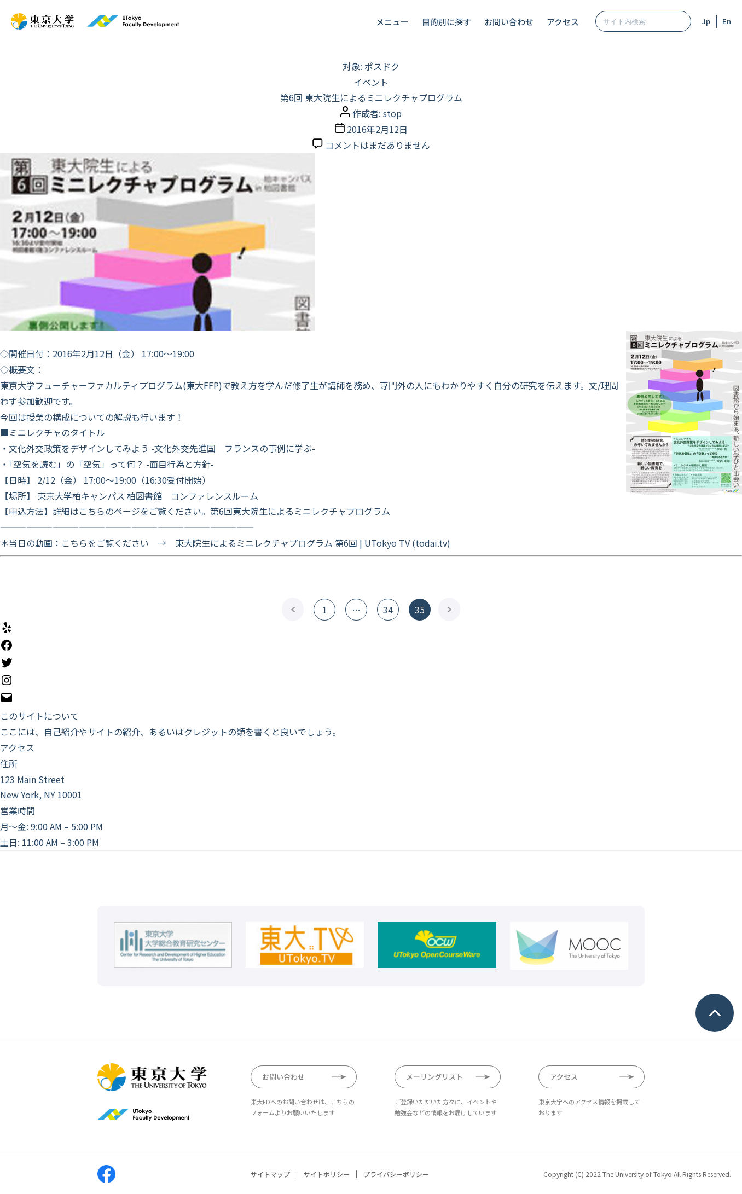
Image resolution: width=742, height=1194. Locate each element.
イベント (371, 82)
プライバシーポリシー (396, 1174)
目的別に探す (446, 21)
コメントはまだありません (377, 145)
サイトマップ (270, 1174)
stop (392, 113)
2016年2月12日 (377, 129)
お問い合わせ (509, 21)
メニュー (392, 21)
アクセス (563, 21)
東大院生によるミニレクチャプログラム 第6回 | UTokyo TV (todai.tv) (312, 542)
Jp (706, 21)
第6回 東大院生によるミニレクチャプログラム (371, 97)
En (726, 21)
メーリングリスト (434, 1076)
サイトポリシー (327, 1174)
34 (388, 609)
